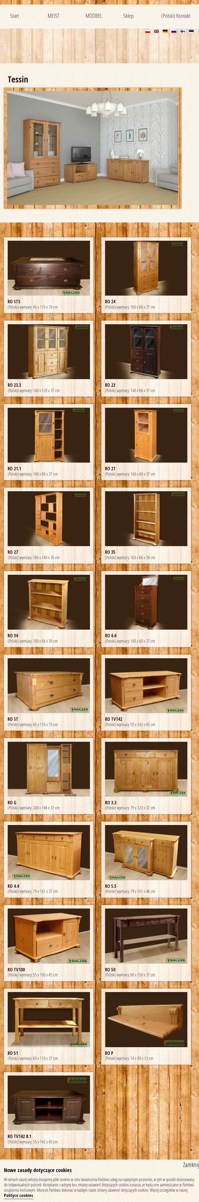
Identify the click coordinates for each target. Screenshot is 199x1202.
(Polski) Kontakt (175, 15)
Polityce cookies (18, 1195)
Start (14, 15)
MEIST (53, 15)
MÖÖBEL (93, 15)
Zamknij (191, 1164)
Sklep (128, 15)
